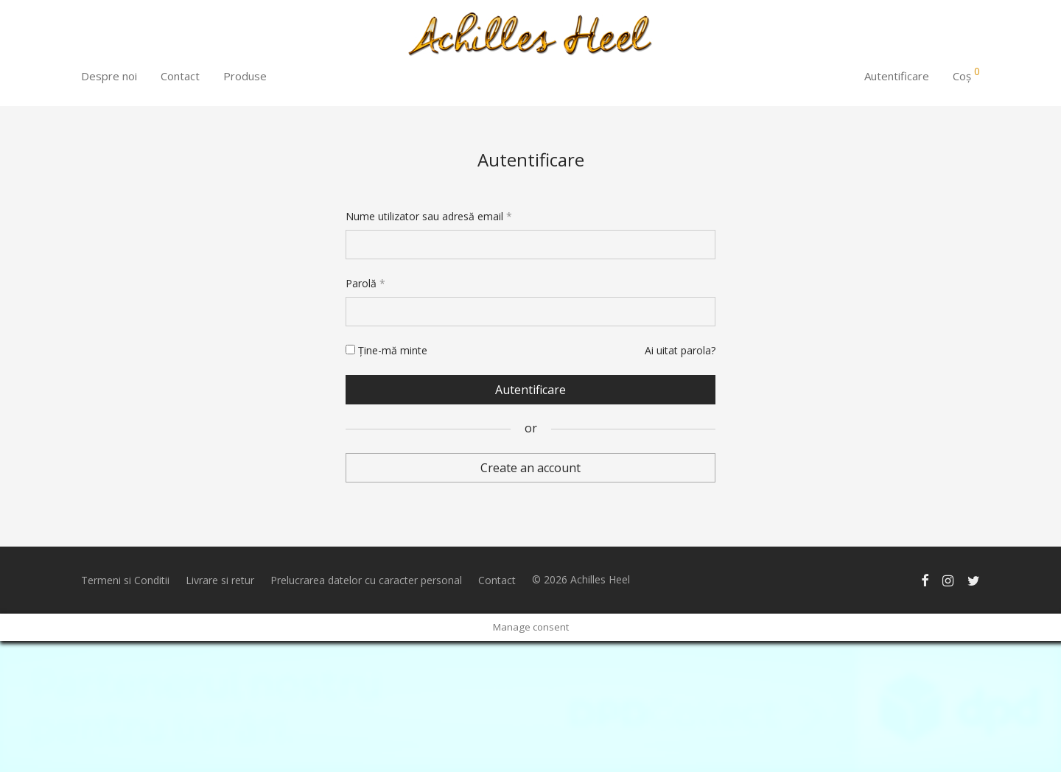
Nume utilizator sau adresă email (429, 216)
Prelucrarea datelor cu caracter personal (366, 580)
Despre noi (109, 76)
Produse (245, 76)
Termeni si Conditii (125, 580)
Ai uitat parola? (680, 350)
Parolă (365, 283)
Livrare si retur (220, 580)
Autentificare (896, 76)
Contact (180, 76)
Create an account (530, 468)
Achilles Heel (600, 579)
